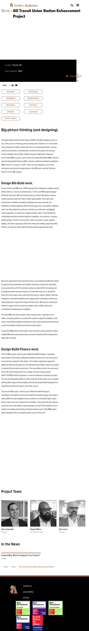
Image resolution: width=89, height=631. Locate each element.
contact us (27, 586)
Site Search (72, 5)
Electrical (33, 105)
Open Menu (77, 5)
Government (10, 98)
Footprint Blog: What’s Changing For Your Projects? (20, 555)
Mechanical (10, 105)
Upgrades (10, 112)
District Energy (11, 118)
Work (5, 11)
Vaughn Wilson (35, 529)
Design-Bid (11, 92)
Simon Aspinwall (7, 529)
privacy (26, 597)
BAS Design (33, 112)
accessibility (28, 591)
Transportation (33, 98)
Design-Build (33, 92)
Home (6, 567)
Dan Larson (63, 529)
